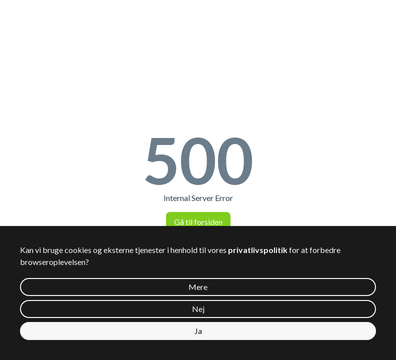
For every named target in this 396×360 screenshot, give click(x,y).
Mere (198, 287)
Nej (198, 309)
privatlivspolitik (258, 249)
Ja (198, 331)
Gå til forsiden (198, 221)
